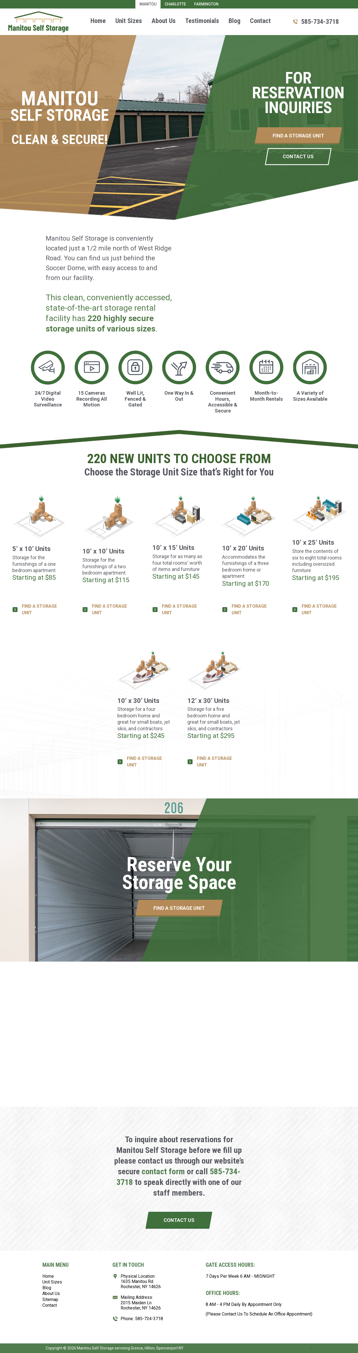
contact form (163, 1171)
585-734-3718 (320, 21)
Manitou (147, 4)
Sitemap (50, 1299)
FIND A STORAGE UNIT (39, 609)
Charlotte (175, 4)
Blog (234, 21)
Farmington (206, 4)
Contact (260, 21)
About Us (164, 21)
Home (98, 21)
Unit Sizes (128, 21)
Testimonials (202, 21)
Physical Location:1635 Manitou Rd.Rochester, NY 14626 (141, 1281)
